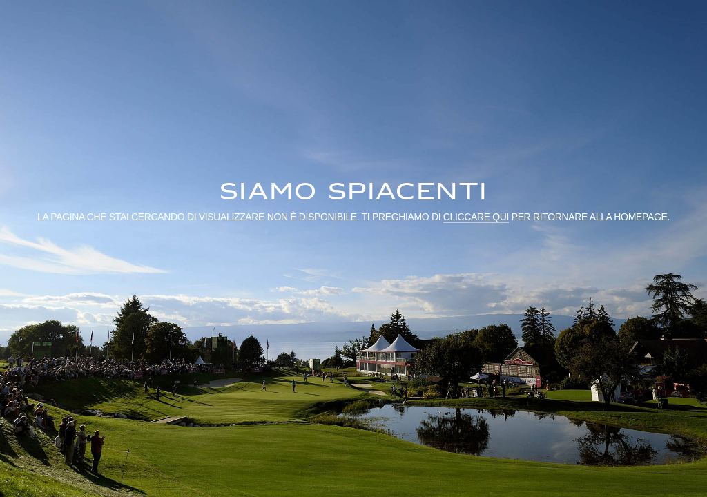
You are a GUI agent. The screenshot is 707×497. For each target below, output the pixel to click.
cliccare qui (476, 216)
